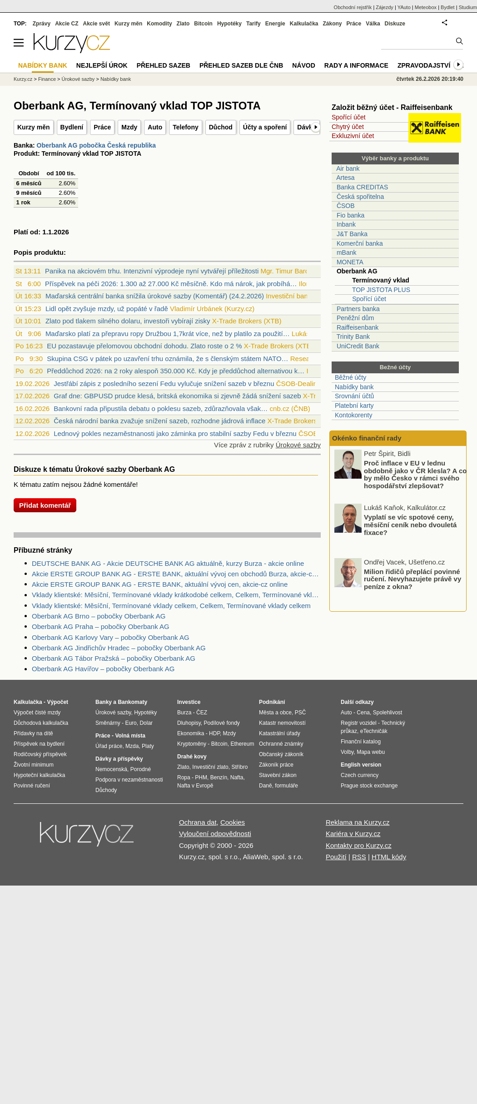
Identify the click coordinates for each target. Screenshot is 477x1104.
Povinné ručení (32, 785)
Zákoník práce (276, 765)
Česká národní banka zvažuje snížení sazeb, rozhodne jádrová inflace (159, 421)
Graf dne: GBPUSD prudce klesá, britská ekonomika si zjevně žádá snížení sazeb (177, 396)
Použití (336, 857)
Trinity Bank (353, 336)
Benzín (218, 777)
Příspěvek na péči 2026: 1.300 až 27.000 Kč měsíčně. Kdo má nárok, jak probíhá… (171, 283)
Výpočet (57, 702)
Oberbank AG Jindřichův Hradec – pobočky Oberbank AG (119, 648)
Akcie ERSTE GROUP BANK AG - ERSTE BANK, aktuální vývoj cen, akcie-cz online (160, 584)
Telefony (186, 127)
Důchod (221, 127)
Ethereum (242, 744)
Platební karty (354, 405)
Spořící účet (349, 117)
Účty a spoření (265, 127)
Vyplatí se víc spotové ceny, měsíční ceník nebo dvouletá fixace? (410, 525)
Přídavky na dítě (33, 733)
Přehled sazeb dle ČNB (241, 65)
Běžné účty (350, 377)
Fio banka (350, 215)
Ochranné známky (281, 744)
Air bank (347, 168)
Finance (47, 79)
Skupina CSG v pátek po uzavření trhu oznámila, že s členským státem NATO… (167, 358)
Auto (155, 127)
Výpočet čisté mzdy (37, 712)
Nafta (236, 777)
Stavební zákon (278, 775)
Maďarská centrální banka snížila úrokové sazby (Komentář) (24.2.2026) (154, 296)
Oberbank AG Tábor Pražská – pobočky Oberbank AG (113, 658)
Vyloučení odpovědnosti (215, 833)
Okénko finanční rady (367, 438)
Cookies (232, 822)
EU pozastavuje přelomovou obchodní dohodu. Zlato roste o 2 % (144, 346)
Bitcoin (203, 23)
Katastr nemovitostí (282, 723)
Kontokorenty (354, 415)
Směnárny (107, 723)
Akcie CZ (66, 23)
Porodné (140, 769)
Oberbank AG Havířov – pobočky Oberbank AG (103, 669)
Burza (184, 712)
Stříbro (239, 767)
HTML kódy (389, 857)
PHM (201, 777)
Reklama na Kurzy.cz (358, 822)
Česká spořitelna (360, 196)
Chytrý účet (348, 126)
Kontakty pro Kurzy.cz (359, 845)
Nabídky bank (354, 387)
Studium (468, 7)
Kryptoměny (191, 744)
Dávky (306, 127)
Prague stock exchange (369, 785)
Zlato (183, 23)
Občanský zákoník (281, 754)
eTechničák (374, 731)
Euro (130, 723)
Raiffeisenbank (357, 327)
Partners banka (358, 308)
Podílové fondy (221, 723)
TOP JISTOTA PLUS (381, 289)
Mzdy (129, 127)
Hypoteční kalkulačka (39, 775)
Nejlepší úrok (102, 65)
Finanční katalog (361, 741)
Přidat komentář (45, 505)
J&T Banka (352, 234)
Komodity (159, 23)
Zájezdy (384, 7)
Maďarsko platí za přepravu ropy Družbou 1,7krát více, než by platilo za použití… (167, 333)
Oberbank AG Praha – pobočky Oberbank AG (100, 626)
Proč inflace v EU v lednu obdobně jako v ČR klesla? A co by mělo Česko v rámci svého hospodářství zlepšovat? (415, 475)
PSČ (300, 712)
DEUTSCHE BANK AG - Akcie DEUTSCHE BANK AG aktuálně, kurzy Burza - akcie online (168, 563)
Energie (275, 23)
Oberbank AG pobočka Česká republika (96, 145)
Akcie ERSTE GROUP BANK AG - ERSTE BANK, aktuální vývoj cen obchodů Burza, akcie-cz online (176, 574)
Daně (265, 785)
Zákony (332, 23)
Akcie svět (96, 23)
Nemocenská (111, 769)
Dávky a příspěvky (119, 759)
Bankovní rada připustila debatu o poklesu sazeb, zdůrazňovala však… (161, 408)
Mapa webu (371, 752)
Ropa (183, 777)
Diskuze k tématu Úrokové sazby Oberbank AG (94, 469)
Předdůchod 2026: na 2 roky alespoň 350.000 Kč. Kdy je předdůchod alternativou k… (175, 371)
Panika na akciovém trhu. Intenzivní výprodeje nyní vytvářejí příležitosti (151, 271)
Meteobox (426, 7)
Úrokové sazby (298, 445)
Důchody (106, 790)
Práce (102, 127)
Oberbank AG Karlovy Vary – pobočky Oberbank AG (110, 637)
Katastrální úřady (279, 733)
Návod (303, 65)
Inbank (346, 224)
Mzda (132, 746)
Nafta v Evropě (195, 785)
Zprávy (41, 23)
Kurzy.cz (23, 79)
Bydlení (72, 127)
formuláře (286, 785)
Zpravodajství (424, 65)
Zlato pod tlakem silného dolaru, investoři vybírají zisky (127, 321)
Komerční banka (360, 243)
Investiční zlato (210, 767)
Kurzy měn (33, 127)
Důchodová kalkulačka (41, 723)
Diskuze (395, 23)
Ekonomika (190, 733)
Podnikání (272, 702)
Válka (373, 23)
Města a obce (275, 712)
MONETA (350, 262)
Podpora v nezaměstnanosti (129, 780)
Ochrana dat (198, 822)
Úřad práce (108, 746)
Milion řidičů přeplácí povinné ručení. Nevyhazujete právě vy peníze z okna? (412, 579)
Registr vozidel (359, 723)
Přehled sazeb (163, 65)
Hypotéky (229, 23)
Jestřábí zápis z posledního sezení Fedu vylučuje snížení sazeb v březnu (164, 383)
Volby (347, 752)
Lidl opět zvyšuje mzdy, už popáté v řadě (106, 308)
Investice (188, 702)
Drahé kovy (192, 756)
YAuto (404, 7)
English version (361, 765)
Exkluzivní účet (353, 135)
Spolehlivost (387, 712)
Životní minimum (34, 765)
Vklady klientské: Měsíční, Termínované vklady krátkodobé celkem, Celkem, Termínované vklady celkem (176, 595)
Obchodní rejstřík (353, 7)
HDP (214, 733)
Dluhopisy (189, 723)
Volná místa (130, 736)
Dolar (146, 723)
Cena (363, 712)
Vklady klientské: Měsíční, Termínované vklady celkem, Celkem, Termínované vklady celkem (171, 605)
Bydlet (448, 7)
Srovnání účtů (354, 396)
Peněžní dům (355, 318)
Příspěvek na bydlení (39, 744)
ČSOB (346, 205)
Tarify (253, 23)
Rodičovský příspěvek (40, 754)
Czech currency (359, 775)
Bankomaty (132, 702)
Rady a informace (356, 65)
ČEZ (201, 712)
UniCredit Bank (358, 346)
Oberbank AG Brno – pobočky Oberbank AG (98, 616)
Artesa (345, 177)
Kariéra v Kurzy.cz (353, 833)
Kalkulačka (304, 23)
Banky (103, 702)
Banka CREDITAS (362, 187)
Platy (148, 746)
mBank (347, 252)
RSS (359, 857)
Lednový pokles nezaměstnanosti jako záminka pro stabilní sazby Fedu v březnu (175, 433)
